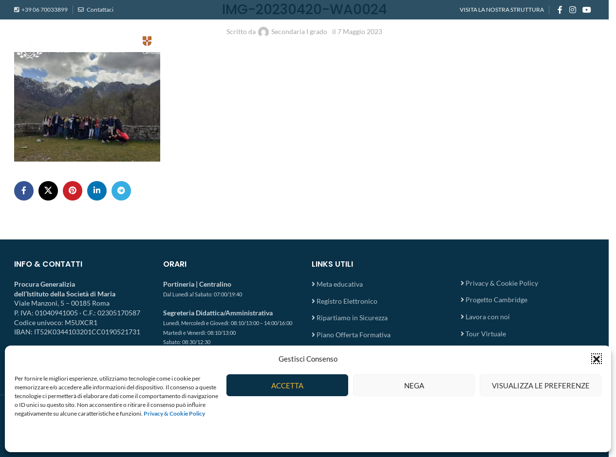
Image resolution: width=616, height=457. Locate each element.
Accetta (287, 385)
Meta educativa (340, 284)
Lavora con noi (488, 316)
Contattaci (99, 9)
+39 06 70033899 (44, 9)
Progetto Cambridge (496, 299)
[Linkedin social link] (97, 191)
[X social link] (48, 191)
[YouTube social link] (587, 9)
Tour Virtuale (486, 333)
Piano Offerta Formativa (354, 334)
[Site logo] (111, 44)
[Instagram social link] (572, 9)
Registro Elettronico (347, 301)
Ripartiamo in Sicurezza (352, 317)
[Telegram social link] (121, 191)
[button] (596, 359)
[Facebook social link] (560, 9)
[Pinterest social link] (72, 191)
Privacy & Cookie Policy (502, 283)
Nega (414, 385)
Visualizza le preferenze (541, 385)
